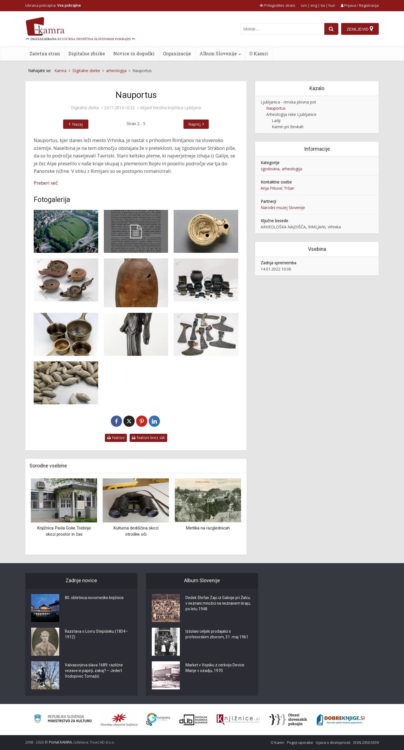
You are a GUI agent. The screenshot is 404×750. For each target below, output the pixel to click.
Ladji (276, 120)
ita (323, 5)
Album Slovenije (218, 53)
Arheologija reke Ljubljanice (291, 114)
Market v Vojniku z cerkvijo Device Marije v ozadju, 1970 (215, 668)
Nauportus (276, 108)
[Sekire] (206, 334)
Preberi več (46, 183)
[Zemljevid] (360, 29)
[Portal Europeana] (158, 719)
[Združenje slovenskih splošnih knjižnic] (238, 719)
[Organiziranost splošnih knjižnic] (119, 720)
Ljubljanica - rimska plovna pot (288, 102)
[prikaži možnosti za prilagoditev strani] (277, 5)
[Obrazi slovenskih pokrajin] (288, 720)
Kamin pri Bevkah (288, 126)
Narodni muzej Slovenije (283, 207)
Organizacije (177, 53)
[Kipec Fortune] (136, 334)
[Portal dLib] (193, 720)
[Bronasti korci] (66, 334)
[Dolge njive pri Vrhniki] (66, 231)
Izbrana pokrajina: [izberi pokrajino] (53, 5)
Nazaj (77, 124)
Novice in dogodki (134, 53)
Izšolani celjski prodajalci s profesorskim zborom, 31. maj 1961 (217, 635)
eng (314, 5)
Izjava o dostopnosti (333, 742)
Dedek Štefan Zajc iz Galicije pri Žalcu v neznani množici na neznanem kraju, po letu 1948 (218, 604)
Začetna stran (44, 53)
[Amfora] (136, 282)
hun (332, 5)
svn (304, 5)
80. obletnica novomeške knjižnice (95, 598)
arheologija (292, 168)
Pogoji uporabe (300, 742)
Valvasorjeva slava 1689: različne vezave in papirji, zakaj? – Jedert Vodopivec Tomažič (94, 671)
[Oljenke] (66, 279)
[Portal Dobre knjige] (340, 719)
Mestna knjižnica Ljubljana (177, 107)
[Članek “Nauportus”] (136, 231)
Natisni (116, 437)
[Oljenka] (206, 231)
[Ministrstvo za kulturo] (62, 720)
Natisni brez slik (148, 437)
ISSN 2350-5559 (366, 742)
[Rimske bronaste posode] (206, 279)
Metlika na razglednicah (208, 528)
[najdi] (331, 29)
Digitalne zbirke (86, 53)
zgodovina (270, 168)
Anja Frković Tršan (277, 188)
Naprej (194, 124)
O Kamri (258, 53)
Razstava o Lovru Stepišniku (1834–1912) (96, 635)
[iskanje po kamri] (282, 29)
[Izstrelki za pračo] (66, 382)
